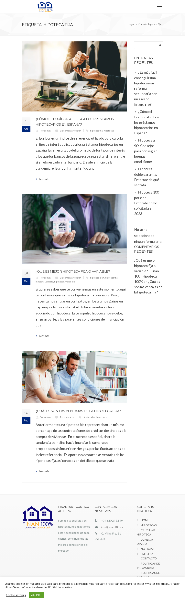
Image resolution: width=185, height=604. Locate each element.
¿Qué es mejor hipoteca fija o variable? (73, 271)
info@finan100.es (112, 527)
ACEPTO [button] (36, 595)
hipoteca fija (96, 130)
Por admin (45, 130)
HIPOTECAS (149, 525)
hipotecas (109, 130)
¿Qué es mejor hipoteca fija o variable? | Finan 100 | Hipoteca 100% (146, 271)
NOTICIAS (147, 548)
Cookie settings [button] (16, 595)
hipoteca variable (44, 281)
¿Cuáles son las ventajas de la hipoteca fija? (78, 411)
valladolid (70, 281)
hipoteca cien (97, 277)
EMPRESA (147, 554)
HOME (145, 520)
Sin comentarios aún (70, 130)
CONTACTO (149, 558)
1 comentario (67, 417)
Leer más (44, 179)
